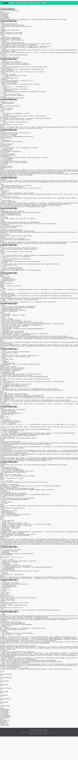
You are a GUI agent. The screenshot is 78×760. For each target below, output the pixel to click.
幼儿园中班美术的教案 (5, 18)
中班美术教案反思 (4, 714)
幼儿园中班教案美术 (4, 718)
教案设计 (5, 7)
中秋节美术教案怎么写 (5, 720)
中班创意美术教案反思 (5, 710)
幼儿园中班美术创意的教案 (6, 674)
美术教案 (12, 3)
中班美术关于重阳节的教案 (6, 677)
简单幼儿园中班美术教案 (5, 716)
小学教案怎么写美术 (4, 725)
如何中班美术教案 (4, 684)
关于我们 (32, 730)
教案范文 (43, 3)
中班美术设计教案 (4, 711)
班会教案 (18, 3)
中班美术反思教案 (4, 702)
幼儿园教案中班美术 (4, 709)
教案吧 (2, 7)
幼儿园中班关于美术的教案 (6, 688)
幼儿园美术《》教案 (4, 724)
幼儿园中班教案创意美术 (5, 698)
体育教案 (31, 3)
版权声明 (40, 730)
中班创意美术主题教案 (5, 705)
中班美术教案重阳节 (4, 17)
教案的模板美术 (3, 721)
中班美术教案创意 (4, 14)
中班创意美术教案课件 (5, 13)
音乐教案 (37, 3)
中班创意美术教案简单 (5, 715)
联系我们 (36, 730)
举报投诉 (45, 730)
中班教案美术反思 (4, 695)
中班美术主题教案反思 (5, 713)
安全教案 (24, 3)
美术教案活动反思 (4, 722)
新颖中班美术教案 (4, 691)
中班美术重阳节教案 (4, 681)
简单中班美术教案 (4, 15)
